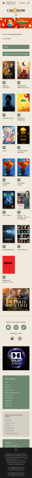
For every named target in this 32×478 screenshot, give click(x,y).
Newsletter (8, 420)
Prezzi (7, 387)
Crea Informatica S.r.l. (11, 445)
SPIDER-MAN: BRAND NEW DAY (23, 86)
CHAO (4, 151)
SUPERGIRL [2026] (6, 184)
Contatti (7, 425)
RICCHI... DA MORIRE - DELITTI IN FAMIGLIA (23, 217)
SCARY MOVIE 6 (22, 250)
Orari (6, 382)
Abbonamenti (9, 390)
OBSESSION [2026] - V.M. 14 (8, 281)
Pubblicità (8, 405)
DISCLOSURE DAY (8, 250)
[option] (16, 23)
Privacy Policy (9, 428)
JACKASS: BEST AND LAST (22, 151)
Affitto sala (8, 403)
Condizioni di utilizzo (11, 433)
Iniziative (7, 385)
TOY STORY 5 (7, 215)
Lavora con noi (10, 423)
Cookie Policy (9, 430)
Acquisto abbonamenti (12, 393)
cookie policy (22, 459)
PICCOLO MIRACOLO (6, 86)
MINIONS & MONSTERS (21, 119)
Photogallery (9, 398)
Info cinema (8, 395)
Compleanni (9, 400)
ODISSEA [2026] (8, 118)
